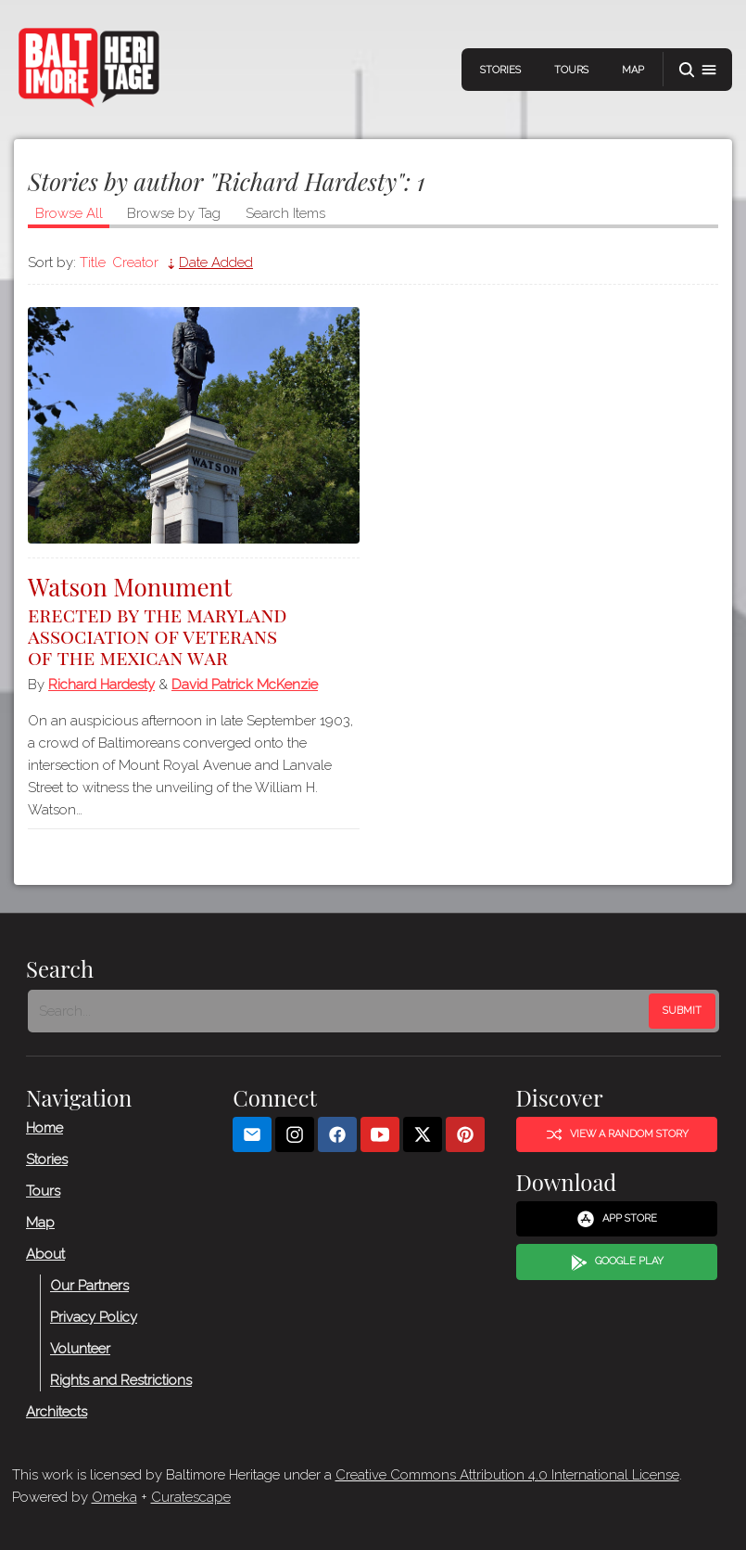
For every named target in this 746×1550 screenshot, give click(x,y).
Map (633, 70)
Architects (56, 1411)
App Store (616, 1219)
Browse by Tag (174, 213)
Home (44, 1127)
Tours (571, 70)
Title (93, 262)
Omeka (114, 1497)
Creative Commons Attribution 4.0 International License (507, 1475)
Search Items (285, 213)
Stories (500, 70)
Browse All (69, 213)
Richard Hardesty (101, 684)
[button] (697, 70)
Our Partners (89, 1284)
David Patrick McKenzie (244, 684)
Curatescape (191, 1497)
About (45, 1253)
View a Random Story (616, 1134)
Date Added (216, 262)
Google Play (616, 1261)
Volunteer (80, 1347)
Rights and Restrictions (121, 1379)
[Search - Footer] (340, 1011)
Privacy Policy (93, 1316)
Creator (135, 262)
